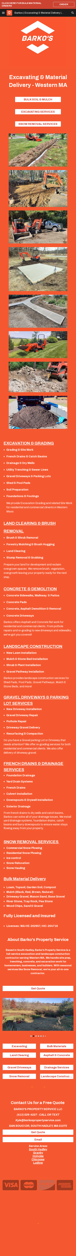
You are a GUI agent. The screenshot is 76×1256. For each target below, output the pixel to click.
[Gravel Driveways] (19, 1067)
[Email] (38, 1139)
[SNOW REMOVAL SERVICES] (38, 124)
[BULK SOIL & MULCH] (38, 99)
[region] (38, 4)
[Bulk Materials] (56, 1046)
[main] (37, 81)
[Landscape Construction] (56, 1076)
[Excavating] (19, 1046)
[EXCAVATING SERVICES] (38, 111)
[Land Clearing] (19, 1055)
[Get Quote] (38, 988)
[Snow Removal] (19, 1076)
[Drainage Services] (56, 1067)
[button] (3, 13)
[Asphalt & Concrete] (56, 1055)
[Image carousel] (37, 1017)
